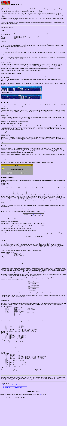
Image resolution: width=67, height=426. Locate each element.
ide (40, 413)
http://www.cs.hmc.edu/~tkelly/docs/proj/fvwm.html (15, 405)
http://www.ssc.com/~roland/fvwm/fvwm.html (13, 404)
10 (41, 218)
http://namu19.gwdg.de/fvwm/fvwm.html (12, 406)
